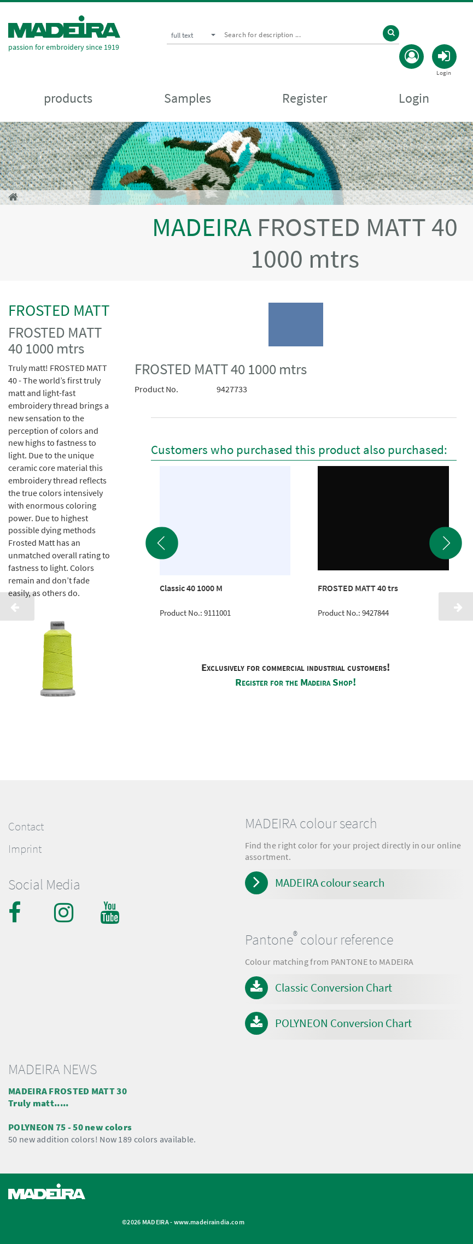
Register (304, 98)
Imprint (25, 849)
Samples (187, 98)
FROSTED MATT (59, 310)
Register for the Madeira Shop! (295, 682)
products (68, 98)
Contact (26, 826)
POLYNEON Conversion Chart (343, 1023)
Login (414, 98)
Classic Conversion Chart (333, 987)
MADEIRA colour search (329, 882)
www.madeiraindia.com (209, 1222)
